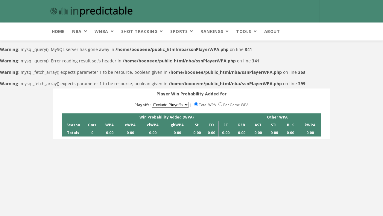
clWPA (153, 125)
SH (197, 125)
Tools (243, 31)
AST (258, 125)
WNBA (101, 31)
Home (58, 31)
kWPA (310, 125)
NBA (77, 31)
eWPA (130, 125)
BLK (290, 125)
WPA (109, 125)
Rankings (211, 31)
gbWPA (177, 125)
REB (241, 125)
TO (211, 125)
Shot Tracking (139, 31)
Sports (179, 31)
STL (274, 125)
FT (226, 125)
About (272, 31)
